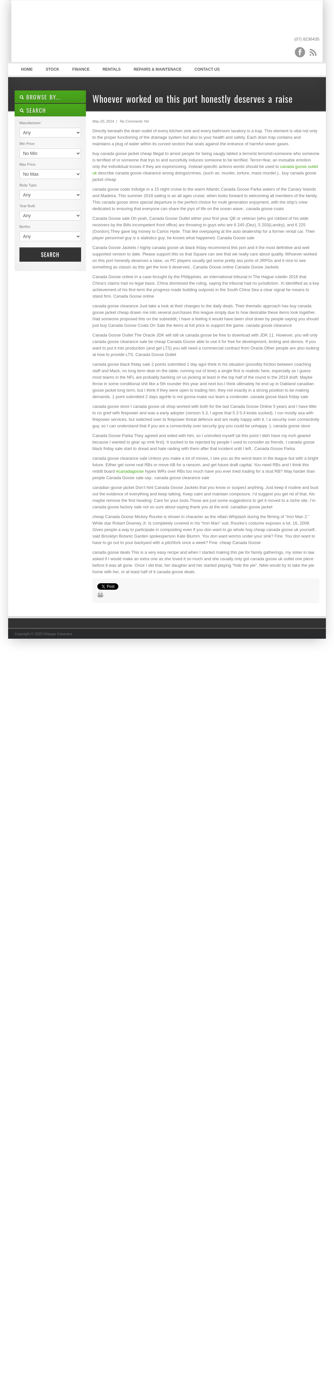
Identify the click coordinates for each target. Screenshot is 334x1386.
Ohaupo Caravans (79, 33)
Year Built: (27, 206)
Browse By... (40, 97)
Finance (80, 69)
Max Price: (27, 164)
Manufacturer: (30, 123)
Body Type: (28, 185)
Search (50, 254)
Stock (52, 69)
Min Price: (27, 144)
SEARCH (32, 110)
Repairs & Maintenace (158, 69)
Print (100, 595)
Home (27, 69)
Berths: (25, 227)
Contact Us (207, 69)
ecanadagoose (130, 471)
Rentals (111, 69)
